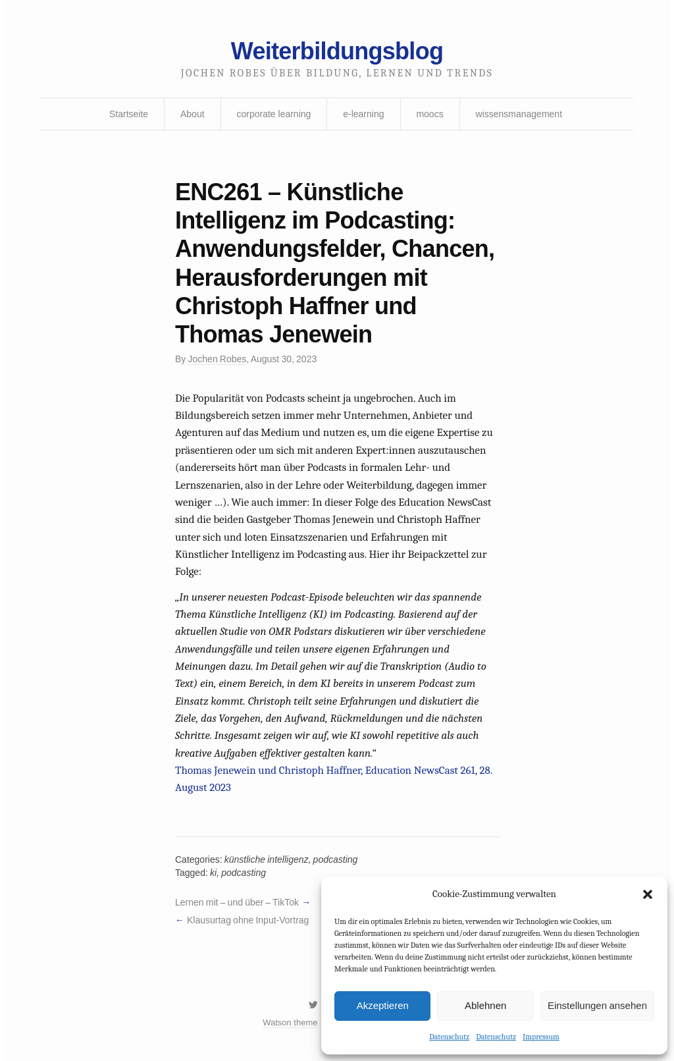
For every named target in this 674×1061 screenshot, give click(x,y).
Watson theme (290, 1022)
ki (213, 872)
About (192, 114)
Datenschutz (449, 1036)
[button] (647, 894)
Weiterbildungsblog (337, 51)
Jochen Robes (217, 359)
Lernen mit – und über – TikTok (237, 902)
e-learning (363, 114)
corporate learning (273, 114)
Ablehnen (485, 1005)
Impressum (541, 1036)
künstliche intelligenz (266, 859)
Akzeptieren (383, 1005)
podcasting (335, 859)
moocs (429, 114)
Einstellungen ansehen (597, 1005)
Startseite (128, 114)
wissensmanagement (519, 114)
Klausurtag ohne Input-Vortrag (248, 920)
